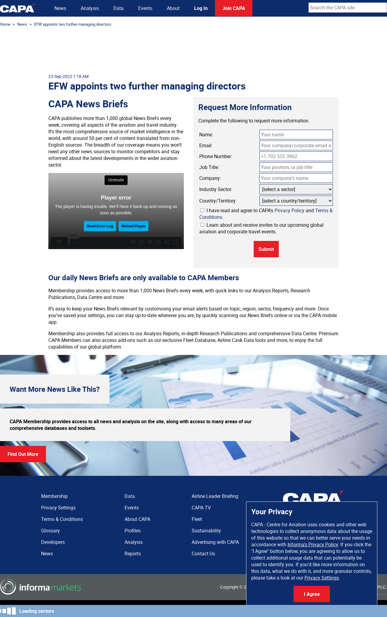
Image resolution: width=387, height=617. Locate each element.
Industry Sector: (216, 189)
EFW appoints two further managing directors (72, 24)
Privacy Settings (321, 577)
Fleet (197, 519)
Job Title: (209, 167)
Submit (266, 249)
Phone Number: (215, 156)
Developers (53, 542)
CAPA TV (201, 507)
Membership (54, 496)
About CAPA (137, 519)
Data (118, 8)
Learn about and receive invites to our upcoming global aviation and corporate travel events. (261, 228)
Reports (133, 553)
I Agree (312, 594)
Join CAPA (233, 8)
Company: (210, 178)
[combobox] (347, 7)
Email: (206, 145)
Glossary (50, 530)
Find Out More (23, 454)
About (173, 8)
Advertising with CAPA (215, 542)
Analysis (90, 8)
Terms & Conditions (62, 519)
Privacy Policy (289, 210)
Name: (206, 134)
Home (5, 24)
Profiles (133, 530)
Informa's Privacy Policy (313, 544)
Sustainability (206, 530)
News (60, 8)
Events (145, 8)
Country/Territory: (218, 200)
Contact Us (203, 553)
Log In (201, 8)
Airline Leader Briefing (215, 496)
